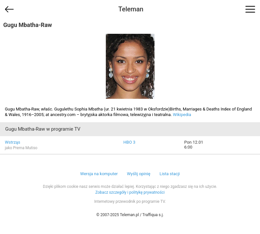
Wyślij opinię (138, 173)
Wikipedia (182, 114)
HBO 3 (129, 142)
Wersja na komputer (99, 173)
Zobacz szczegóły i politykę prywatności (130, 192)
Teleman (130, 9)
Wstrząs (12, 142)
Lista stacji (169, 173)
